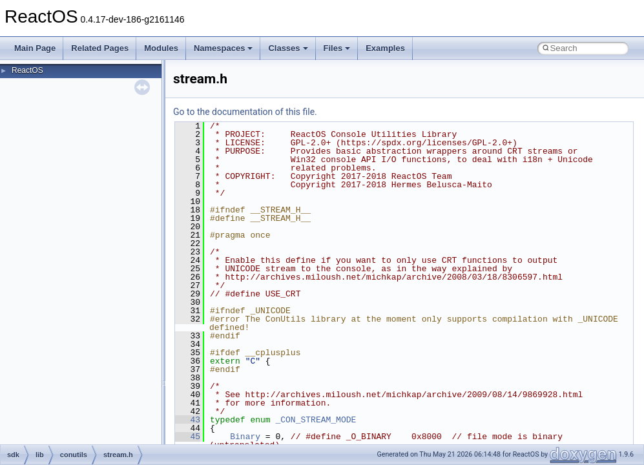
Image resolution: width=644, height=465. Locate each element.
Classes (287, 48)
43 (187, 420)
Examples (385, 48)
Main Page (35, 48)
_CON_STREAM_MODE (315, 420)
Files (337, 48)
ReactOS (27, 70)
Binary (245, 436)
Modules (161, 48)
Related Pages (100, 48)
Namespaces (223, 48)
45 (187, 436)
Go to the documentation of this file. (245, 112)
